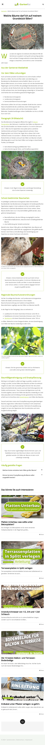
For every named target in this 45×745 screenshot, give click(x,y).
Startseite (3, 11)
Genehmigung (24, 397)
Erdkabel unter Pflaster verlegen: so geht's (20, 704)
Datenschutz (20, 740)
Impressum (28, 740)
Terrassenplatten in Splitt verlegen (16, 568)
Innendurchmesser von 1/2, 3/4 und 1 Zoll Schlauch (20, 613)
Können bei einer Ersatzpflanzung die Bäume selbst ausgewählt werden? (22, 476)
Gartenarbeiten (8, 515)
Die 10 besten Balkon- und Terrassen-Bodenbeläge (18, 659)
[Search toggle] (43, 4)
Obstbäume (8, 318)
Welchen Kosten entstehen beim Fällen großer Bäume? (22, 470)
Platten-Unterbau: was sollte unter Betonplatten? (17, 523)
